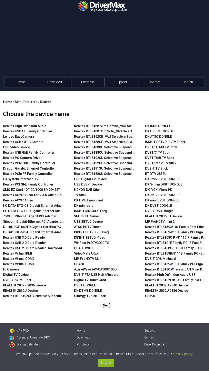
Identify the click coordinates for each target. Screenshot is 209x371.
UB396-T (151, 296)
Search (188, 82)
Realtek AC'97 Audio (18, 200)
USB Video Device (16, 147)
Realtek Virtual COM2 (18, 259)
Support (121, 82)
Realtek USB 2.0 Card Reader (24, 243)
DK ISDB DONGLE (158, 126)
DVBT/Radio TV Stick (160, 163)
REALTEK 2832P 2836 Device (24, 285)
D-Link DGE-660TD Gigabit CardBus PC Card (36, 227)
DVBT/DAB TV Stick (159, 158)
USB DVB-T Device (88, 184)
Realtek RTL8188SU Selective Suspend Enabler (109, 174)
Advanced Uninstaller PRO (29, 337)
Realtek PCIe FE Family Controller (28, 174)
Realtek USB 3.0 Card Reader (24, 237)
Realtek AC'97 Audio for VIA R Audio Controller (37, 195)
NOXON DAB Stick (87, 190)
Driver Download (155, 344)
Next (106, 305)
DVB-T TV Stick (156, 168)
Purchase (88, 82)
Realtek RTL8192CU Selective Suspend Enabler (38, 296)
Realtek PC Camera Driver (22, 158)
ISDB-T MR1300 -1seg (90, 211)
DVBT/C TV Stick (157, 152)
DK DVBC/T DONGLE (160, 131)
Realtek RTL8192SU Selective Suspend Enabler (109, 158)
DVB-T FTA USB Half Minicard (96, 275)
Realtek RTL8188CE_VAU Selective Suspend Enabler (112, 142)
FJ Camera (11, 269)
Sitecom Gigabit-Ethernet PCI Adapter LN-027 (37, 221)
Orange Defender (23, 344)
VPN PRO (19, 330)
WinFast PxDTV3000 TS (91, 243)
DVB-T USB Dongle (159, 211)
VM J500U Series (87, 216)
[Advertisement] (104, 47)
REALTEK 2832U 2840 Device (166, 285)
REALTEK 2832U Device (20, 291)
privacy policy (182, 354)
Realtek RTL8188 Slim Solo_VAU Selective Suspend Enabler (118, 131)
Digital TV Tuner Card (90, 280)
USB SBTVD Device (88, 221)
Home (21, 82)
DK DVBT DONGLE (158, 206)
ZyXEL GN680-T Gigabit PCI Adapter (30, 216)
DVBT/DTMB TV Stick (161, 147)
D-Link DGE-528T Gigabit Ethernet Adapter (34, 232)
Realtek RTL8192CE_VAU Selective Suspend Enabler (112, 137)
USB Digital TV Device (90, 179)
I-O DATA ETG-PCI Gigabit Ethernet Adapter (35, 211)
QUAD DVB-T (83, 248)
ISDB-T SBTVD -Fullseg (91, 232)
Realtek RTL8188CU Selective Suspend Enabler (109, 152)
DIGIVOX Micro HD (158, 190)
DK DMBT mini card (88, 200)
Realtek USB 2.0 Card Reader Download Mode (37, 248)
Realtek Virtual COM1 (18, 264)
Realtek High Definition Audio (24, 126)
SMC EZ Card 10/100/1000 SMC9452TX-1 (34, 190)
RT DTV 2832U (156, 174)
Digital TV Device (16, 275)
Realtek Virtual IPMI (17, 253)
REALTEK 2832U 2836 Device (166, 291)
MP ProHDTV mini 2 (160, 221)
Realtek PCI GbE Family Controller (28, 184)
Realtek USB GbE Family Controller (28, 152)
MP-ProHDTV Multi (88, 259)
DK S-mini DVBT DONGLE (163, 184)
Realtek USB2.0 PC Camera (23, 142)
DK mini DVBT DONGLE (162, 200)
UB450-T (80, 264)
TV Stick (80, 195)
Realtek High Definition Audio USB (170, 275)
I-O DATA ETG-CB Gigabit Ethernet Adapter (34, 206)
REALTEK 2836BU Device (163, 216)
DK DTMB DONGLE (88, 291)
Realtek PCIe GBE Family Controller (29, 163)
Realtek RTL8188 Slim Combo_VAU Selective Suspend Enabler (120, 126)
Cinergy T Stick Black (90, 296)
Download (54, 82)
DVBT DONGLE (85, 285)
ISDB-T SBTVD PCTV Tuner (165, 142)
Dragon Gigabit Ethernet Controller (29, 168)
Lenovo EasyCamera (18, 137)
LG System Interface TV (20, 179)
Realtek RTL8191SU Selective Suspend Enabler (109, 168)
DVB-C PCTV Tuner (17, 280)
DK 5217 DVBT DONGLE (162, 195)
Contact (154, 82)
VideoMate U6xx (86, 253)
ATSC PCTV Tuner (87, 227)
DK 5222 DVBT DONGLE (162, 179)
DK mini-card (83, 206)
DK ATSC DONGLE (158, 137)
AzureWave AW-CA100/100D (95, 269)
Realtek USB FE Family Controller (27, 131)
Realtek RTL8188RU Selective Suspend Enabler (109, 147)
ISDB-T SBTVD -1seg (89, 237)
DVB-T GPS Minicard (160, 259)
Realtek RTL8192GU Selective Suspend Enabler (109, 163)
